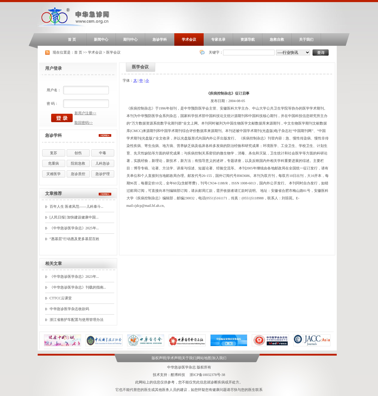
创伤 (78, 153)
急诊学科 (160, 39)
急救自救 (277, 39)
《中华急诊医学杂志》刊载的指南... (78, 287)
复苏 (53, 153)
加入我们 (219, 358)
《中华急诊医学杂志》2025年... (74, 228)
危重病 (53, 163)
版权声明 (159, 358)
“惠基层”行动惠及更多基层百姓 (75, 239)
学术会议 (189, 39)
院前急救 (78, 163)
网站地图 (204, 358)
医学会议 (113, 52)
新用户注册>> (85, 113)
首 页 (72, 39)
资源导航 (247, 39)
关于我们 (306, 39)
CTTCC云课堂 (61, 298)
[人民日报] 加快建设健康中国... (74, 217)
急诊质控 (78, 174)
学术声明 (174, 358)
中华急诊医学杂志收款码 (69, 309)
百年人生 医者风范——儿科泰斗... (76, 206)
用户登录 (53, 68)
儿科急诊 (102, 163)
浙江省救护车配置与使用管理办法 (76, 320)
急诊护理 (102, 174)
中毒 (102, 153)
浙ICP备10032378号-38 (207, 375)
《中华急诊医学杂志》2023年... (74, 276)
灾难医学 (53, 174)
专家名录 (218, 39)
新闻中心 (101, 39)
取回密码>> (83, 123)
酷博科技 (178, 375)
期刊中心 (130, 39)
